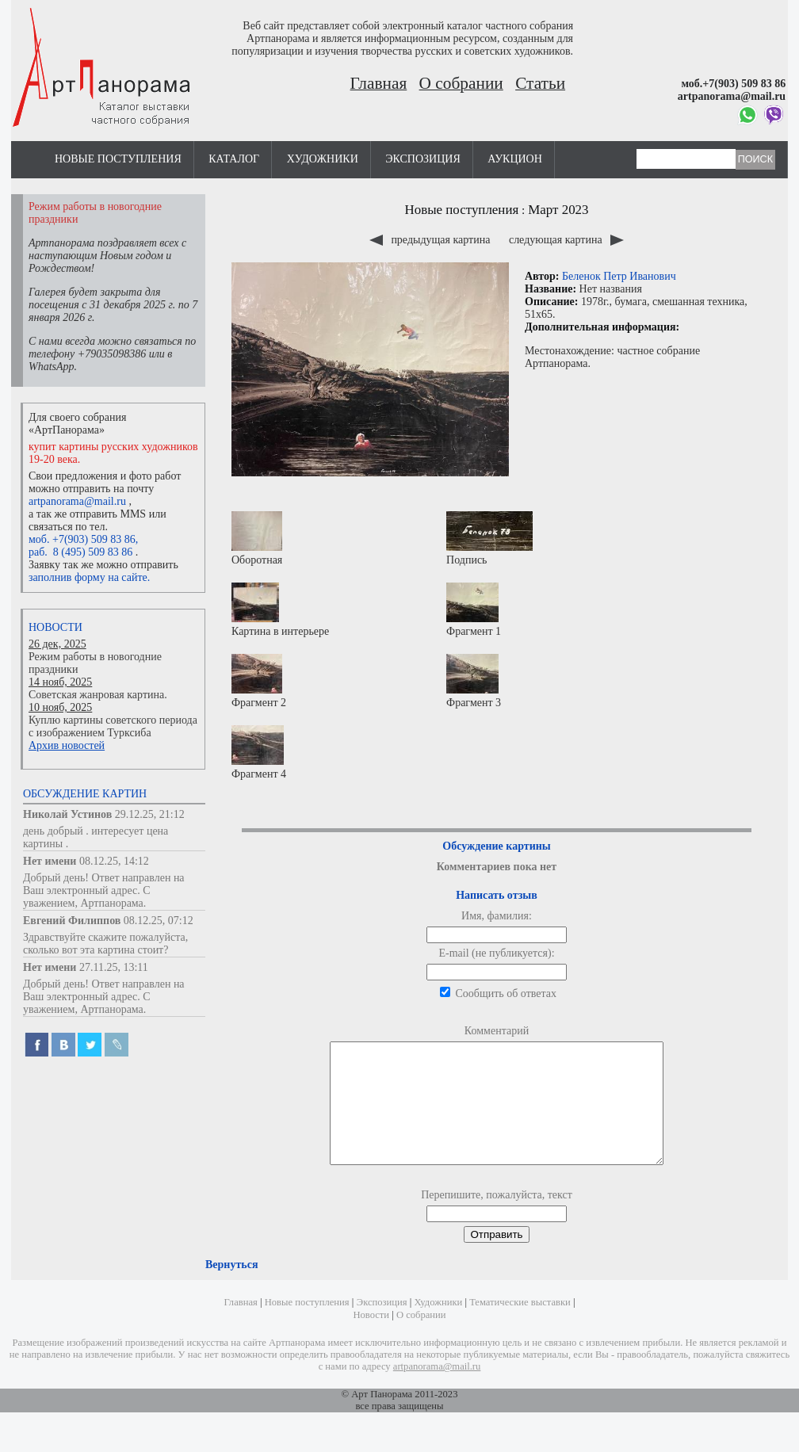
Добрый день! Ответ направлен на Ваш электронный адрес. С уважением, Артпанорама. (104, 890)
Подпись (489, 538)
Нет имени (49, 861)
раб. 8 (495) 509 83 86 (80, 552)
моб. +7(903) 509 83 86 (82, 539)
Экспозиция (422, 159)
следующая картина (566, 240)
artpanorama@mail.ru (77, 501)
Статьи (540, 83)
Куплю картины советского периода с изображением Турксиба (113, 726)
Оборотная (256, 538)
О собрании (461, 83)
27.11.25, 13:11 (113, 967)
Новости (55, 627)
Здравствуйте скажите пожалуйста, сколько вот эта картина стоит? (105, 943)
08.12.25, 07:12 (158, 921)
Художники (322, 159)
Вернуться (231, 1288)
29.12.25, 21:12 (150, 814)
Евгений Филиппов (71, 921)
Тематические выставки (520, 1326)
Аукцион (514, 159)
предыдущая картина (431, 240)
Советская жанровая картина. (98, 695)
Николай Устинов (67, 814)
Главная (378, 83)
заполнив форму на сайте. (89, 577)
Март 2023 (558, 209)
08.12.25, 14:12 (114, 861)
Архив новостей (67, 745)
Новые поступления (118, 159)
